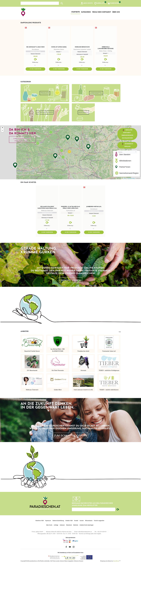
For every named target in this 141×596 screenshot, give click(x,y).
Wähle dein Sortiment (101, 12)
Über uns (116, 12)
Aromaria (83, 401)
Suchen (82, 551)
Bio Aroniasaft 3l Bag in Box (35, 78)
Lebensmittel (96, 124)
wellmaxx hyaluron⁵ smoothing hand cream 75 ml (47, 238)
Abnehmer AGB (39, 551)
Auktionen (83, 144)
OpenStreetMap (131, 209)
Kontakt (76, 551)
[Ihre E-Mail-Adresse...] (93, 540)
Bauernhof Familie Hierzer (32, 382)
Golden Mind (57, 420)
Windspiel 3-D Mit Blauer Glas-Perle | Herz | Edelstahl (70, 238)
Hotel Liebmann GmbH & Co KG (83, 420)
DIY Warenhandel (32, 401)
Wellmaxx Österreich (32, 420)
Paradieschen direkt (83, 382)
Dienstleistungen (45, 144)
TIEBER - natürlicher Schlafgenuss (109, 401)
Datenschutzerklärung (58, 551)
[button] (87, 3)
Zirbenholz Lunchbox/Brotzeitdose (105, 79)
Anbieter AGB (69, 551)
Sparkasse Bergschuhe (82, 78)
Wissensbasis (88, 551)
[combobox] (127, 183)
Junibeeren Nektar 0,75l (94, 238)
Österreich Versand (127, 176)
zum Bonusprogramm (70, 466)
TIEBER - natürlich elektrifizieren (109, 420)
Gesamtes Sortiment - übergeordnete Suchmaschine (127, 165)
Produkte (45, 124)
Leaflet (124, 209)
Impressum (48, 551)
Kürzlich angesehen (99, 551)
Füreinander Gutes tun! (109, 382)
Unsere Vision (70, 311)
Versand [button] (105, 84)
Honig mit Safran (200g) (58, 78)
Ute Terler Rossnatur (58, 401)
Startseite (75, 12)
